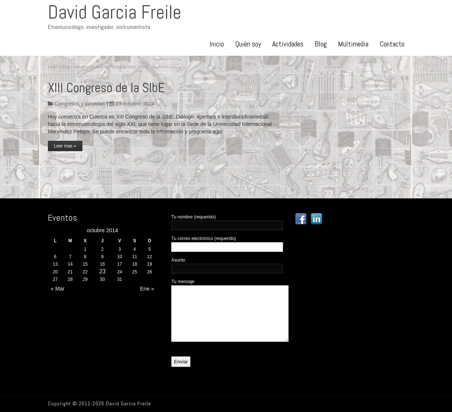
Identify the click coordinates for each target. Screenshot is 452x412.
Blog (321, 44)
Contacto (392, 44)
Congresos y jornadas (80, 104)
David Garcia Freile (114, 12)
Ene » (148, 289)
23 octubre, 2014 (132, 104)
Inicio (216, 44)
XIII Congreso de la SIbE (106, 87)
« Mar (56, 289)
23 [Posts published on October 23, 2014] (102, 271)
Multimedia (353, 44)
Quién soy (248, 44)
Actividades (287, 44)
